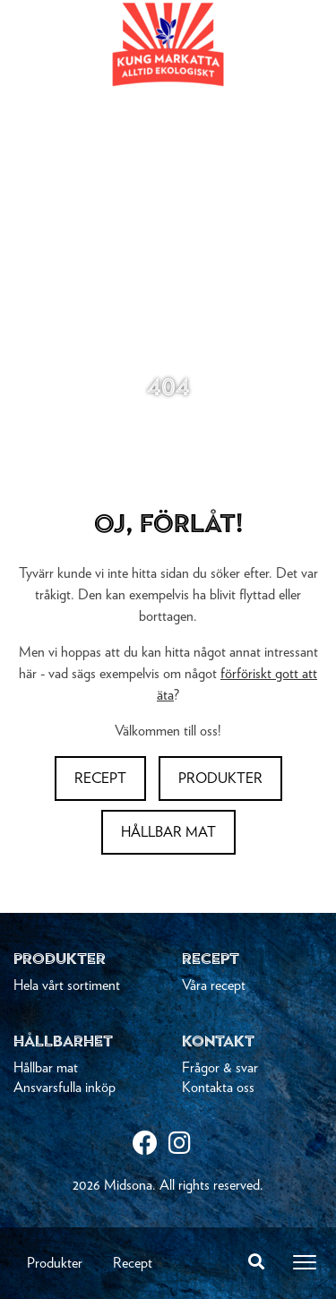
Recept (132, 1263)
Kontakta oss (218, 1087)
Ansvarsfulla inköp (64, 1087)
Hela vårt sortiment (66, 985)
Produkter (54, 1263)
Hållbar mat (168, 832)
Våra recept (214, 985)
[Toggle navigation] (304, 1262)
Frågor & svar (220, 1068)
